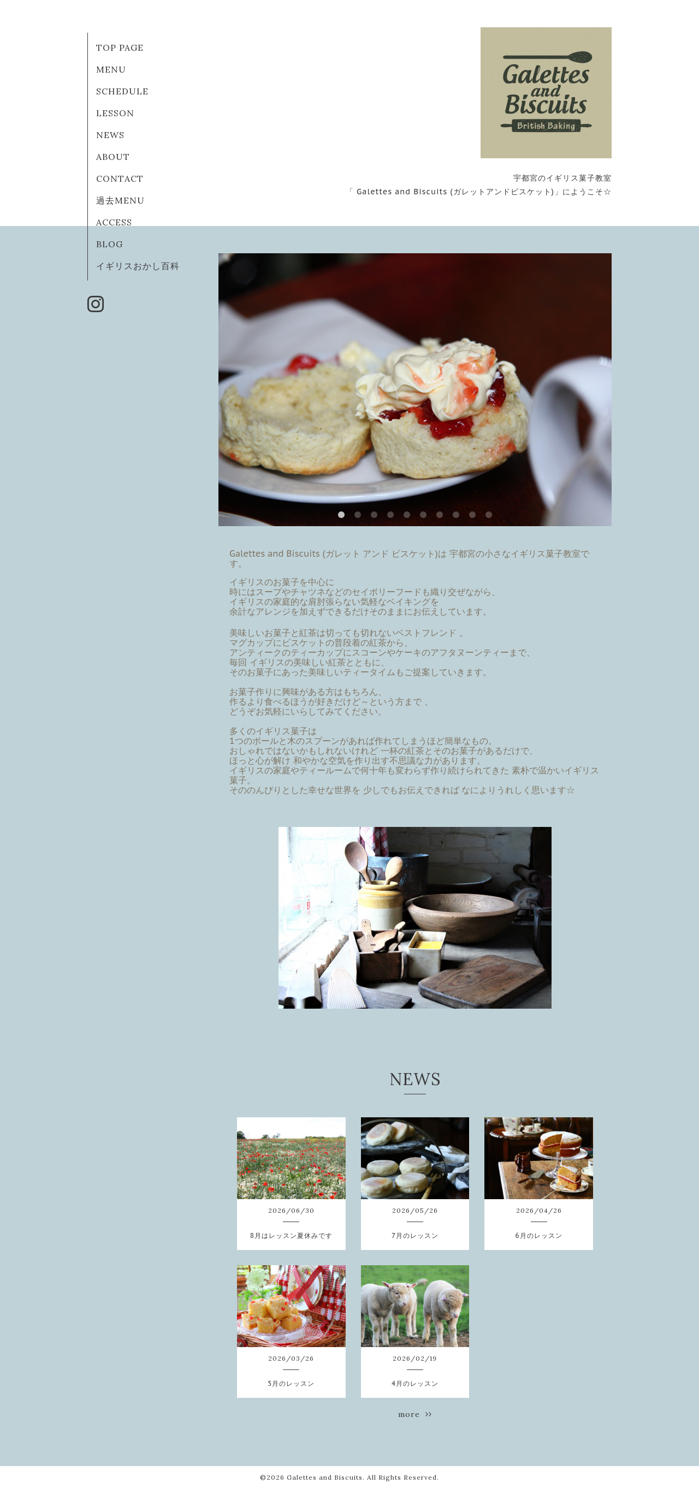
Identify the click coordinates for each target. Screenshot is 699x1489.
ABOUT (113, 156)
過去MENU (120, 200)
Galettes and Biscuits (325, 1477)
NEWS (110, 134)
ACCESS (114, 222)
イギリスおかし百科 (138, 265)
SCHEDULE (122, 91)
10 (488, 515)
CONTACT (120, 178)
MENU (111, 69)
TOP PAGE (120, 47)
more (415, 1414)
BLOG (109, 244)
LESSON (115, 113)
